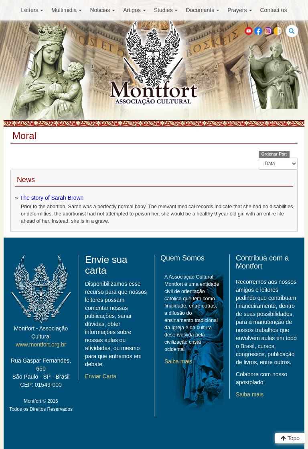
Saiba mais (178, 361)
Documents (202, 10)
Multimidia (66, 10)
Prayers (239, 10)
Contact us (273, 10)
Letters (32, 10)
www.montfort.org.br (41, 344)
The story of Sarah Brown (52, 198)
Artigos (134, 10)
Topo (290, 438)
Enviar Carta (100, 376)
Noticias (102, 10)
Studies (166, 10)
